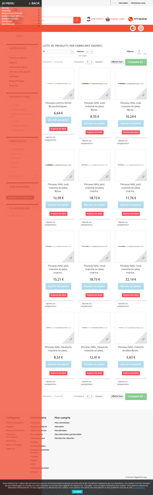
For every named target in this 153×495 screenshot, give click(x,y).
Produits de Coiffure (17, 59)
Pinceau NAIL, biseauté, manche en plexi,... (58, 350)
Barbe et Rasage (16, 83)
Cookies (33, 462)
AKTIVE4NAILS (18, 151)
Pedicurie (13, 87)
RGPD (33, 466)
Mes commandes (62, 424)
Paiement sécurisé (20, 127)
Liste (145, 53)
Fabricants (17, 142)
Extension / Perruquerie (19, 73)
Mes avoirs (59, 428)
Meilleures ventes (38, 432)
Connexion (123, 3)
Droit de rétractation (39, 470)
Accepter (77, 492)
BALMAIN (15, 160)
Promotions (35, 424)
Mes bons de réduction (64, 440)
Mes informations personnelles (68, 436)
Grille (139, 53)
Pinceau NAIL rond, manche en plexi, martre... (94, 271)
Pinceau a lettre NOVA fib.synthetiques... (58, 106)
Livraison (15, 107)
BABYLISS (16, 155)
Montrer (80, 53)
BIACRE (15, 169)
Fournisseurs (19, 209)
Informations (19, 98)
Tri (44, 53)
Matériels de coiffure (18, 69)
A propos (15, 123)
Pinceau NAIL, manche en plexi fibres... (131, 350)
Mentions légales (19, 111)
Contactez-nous (138, 3)
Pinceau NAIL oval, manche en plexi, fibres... (94, 108)
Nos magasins (17, 132)
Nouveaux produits (38, 428)
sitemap (34, 473)
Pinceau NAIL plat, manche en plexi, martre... (94, 189)
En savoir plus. (139, 488)
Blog (114, 2)
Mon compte (97, 19)
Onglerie (13, 64)
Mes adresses (61, 432)
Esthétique (14, 78)
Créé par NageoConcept (136, 479)
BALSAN (15, 164)
